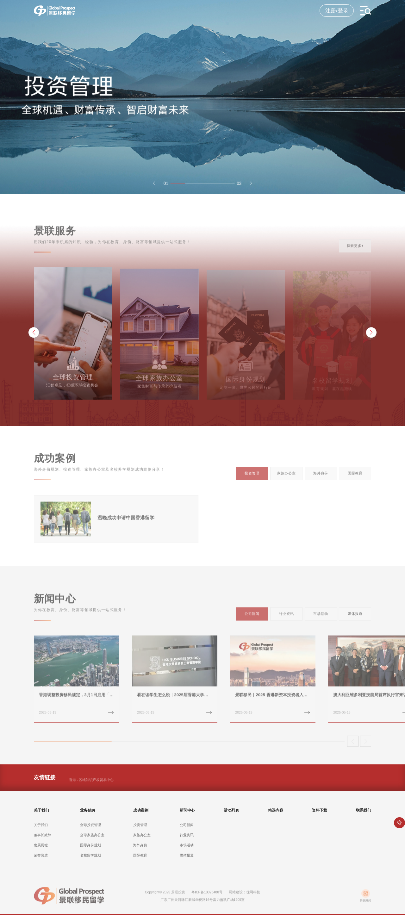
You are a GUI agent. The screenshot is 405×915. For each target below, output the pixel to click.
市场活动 (320, 617)
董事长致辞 (42, 841)
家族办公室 (286, 477)
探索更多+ (355, 249)
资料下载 (319, 816)
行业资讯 (286, 617)
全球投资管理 (90, 831)
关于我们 (41, 816)
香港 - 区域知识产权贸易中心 (91, 783)
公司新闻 (252, 617)
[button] (152, 187)
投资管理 (252, 477)
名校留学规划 (90, 861)
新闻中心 (187, 816)
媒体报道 (355, 617)
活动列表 (231, 816)
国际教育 (355, 477)
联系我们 (363, 816)
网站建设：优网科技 (244, 895)
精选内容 (275, 816)
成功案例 (140, 816)
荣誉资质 (41, 861)
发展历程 (41, 851)
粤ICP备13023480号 (206, 895)
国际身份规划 (90, 851)
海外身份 (320, 477)
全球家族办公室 (92, 841)
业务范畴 (87, 816)
